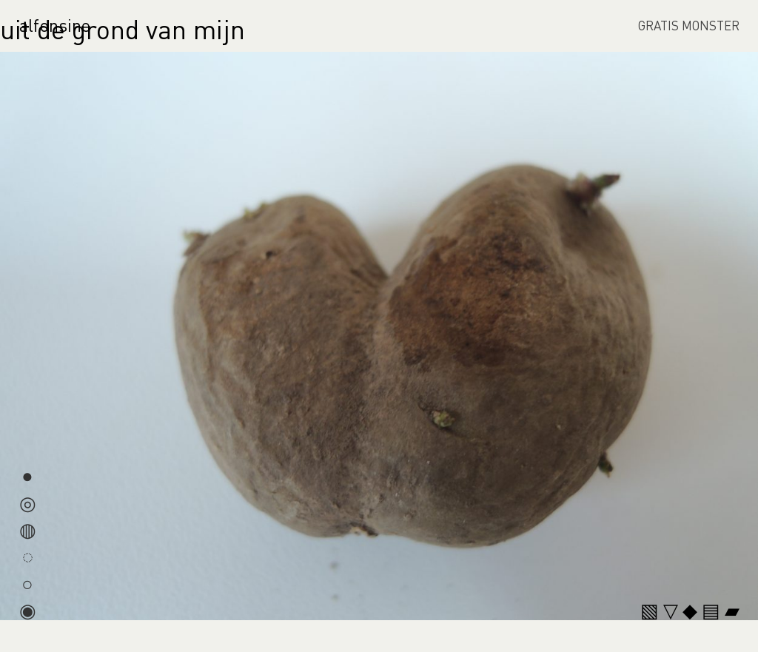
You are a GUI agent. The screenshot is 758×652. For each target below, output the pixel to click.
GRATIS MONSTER (688, 25)
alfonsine (54, 24)
